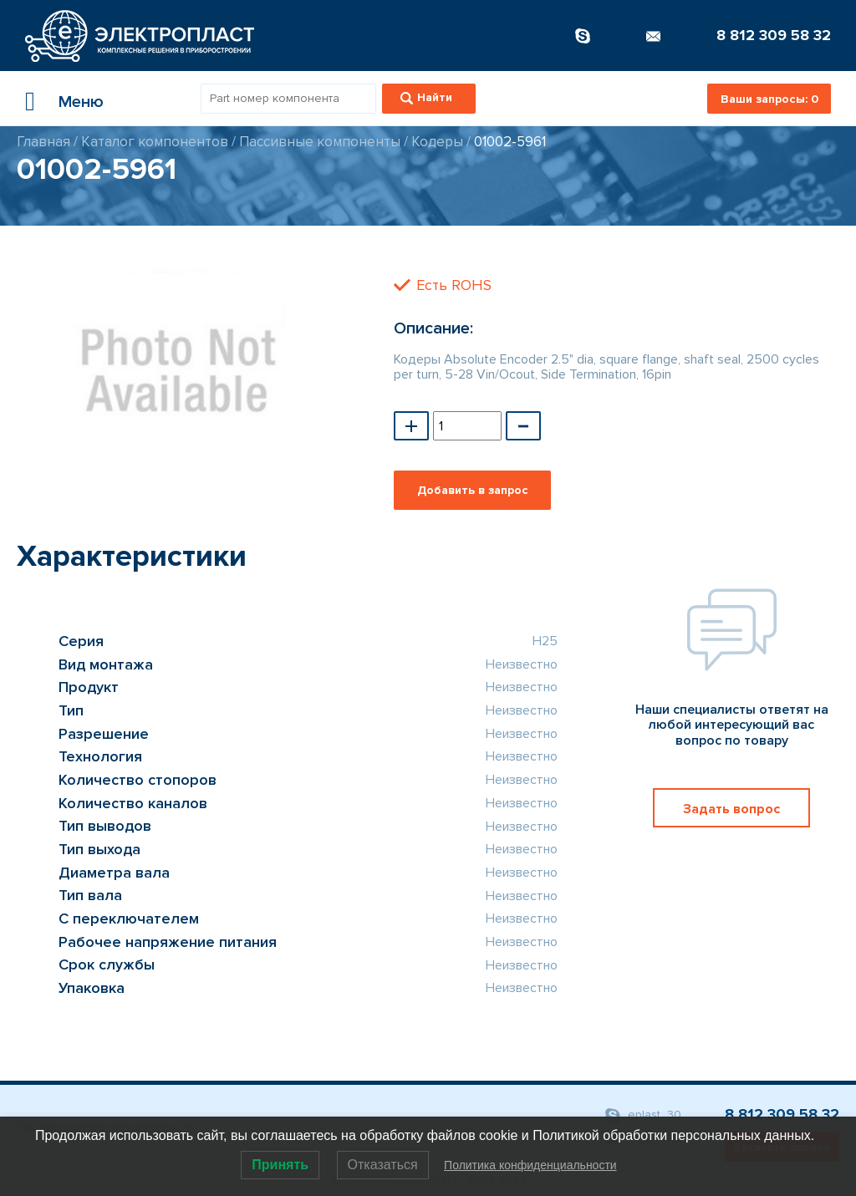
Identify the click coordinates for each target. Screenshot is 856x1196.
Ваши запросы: (769, 99)
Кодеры (437, 141)
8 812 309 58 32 (773, 35)
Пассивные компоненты (319, 141)
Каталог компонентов (154, 141)
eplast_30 (643, 1115)
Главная (43, 141)
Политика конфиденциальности (530, 1165)
